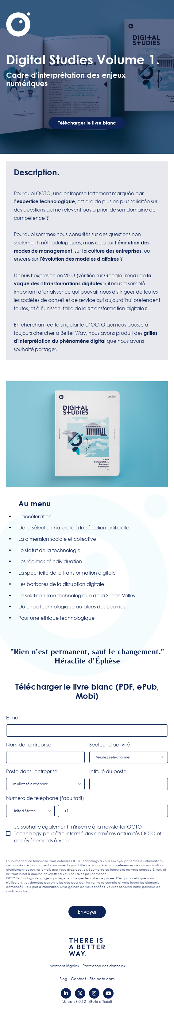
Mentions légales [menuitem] (64, 965)
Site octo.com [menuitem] (102, 978)
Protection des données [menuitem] (104, 965)
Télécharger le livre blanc (87, 122)
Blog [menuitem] (63, 978)
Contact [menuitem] (78, 978)
